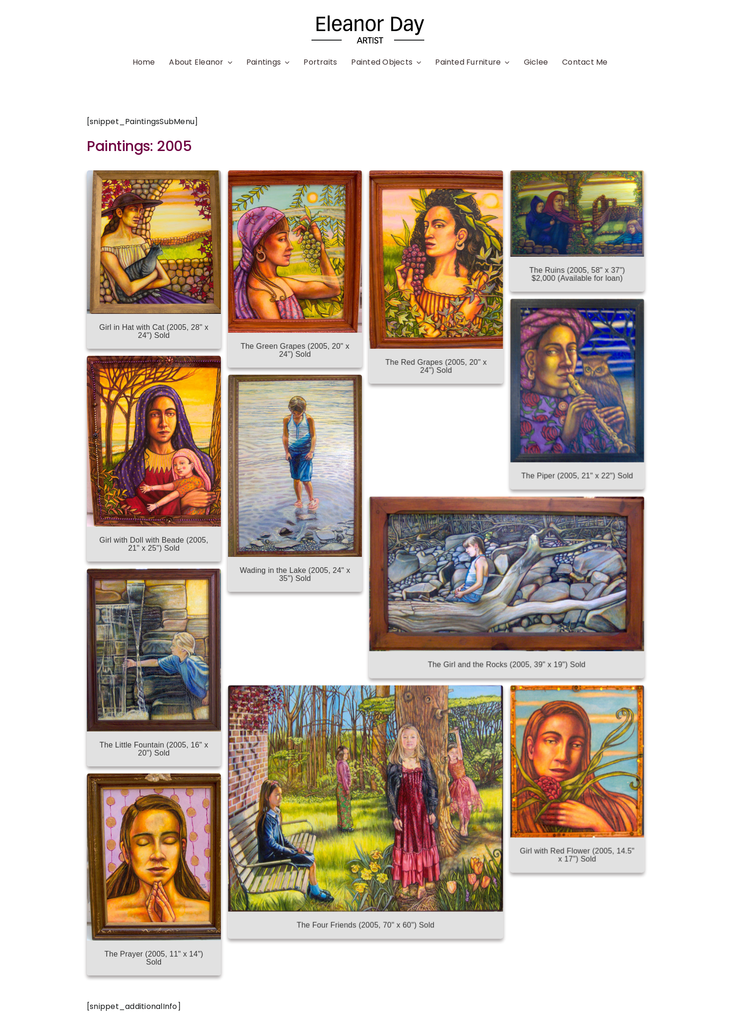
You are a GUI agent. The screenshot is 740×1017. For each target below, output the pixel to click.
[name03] (370, 17)
